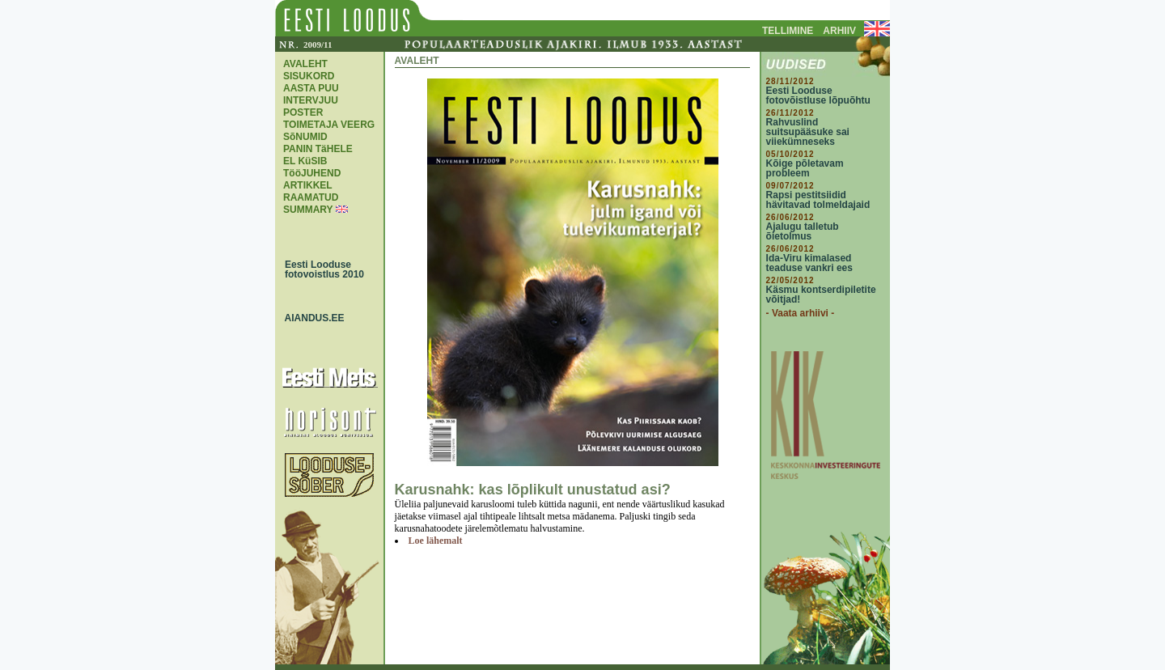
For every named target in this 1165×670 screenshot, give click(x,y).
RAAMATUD (310, 197)
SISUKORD (308, 76)
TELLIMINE (787, 30)
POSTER (303, 112)
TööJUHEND (312, 173)
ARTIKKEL (308, 185)
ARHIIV (839, 30)
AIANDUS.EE (311, 318)
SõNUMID (305, 136)
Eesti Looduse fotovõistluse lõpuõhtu (818, 95)
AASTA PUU (311, 88)
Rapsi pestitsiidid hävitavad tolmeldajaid (818, 199)
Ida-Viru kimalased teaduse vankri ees (809, 263)
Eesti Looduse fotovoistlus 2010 (320, 269)
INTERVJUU (310, 100)
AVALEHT (305, 64)
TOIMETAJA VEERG (329, 124)
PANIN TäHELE (318, 149)
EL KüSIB (305, 161)
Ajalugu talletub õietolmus (802, 231)
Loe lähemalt (436, 540)
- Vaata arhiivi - (800, 313)
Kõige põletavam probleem (805, 168)
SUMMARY (308, 209)
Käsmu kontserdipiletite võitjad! (821, 294)
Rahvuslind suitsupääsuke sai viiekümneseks (807, 132)
